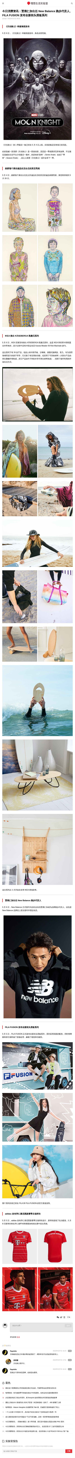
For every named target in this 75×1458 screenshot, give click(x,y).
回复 (69, 1351)
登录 (18, 1337)
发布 (68, 1326)
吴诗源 (4, 18)
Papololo (13, 1351)
